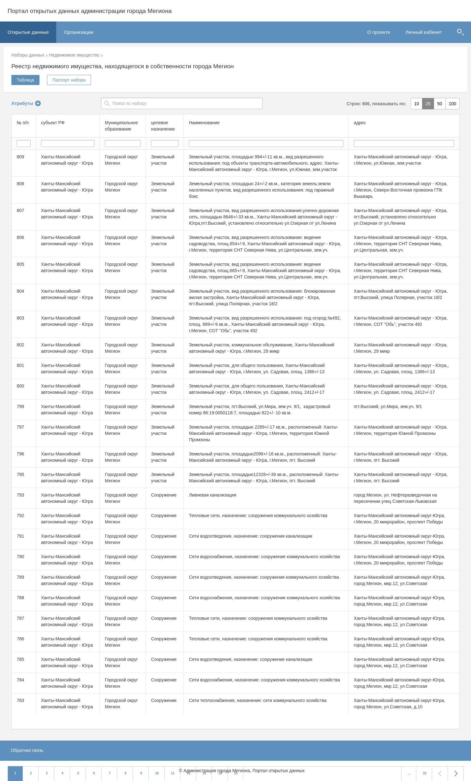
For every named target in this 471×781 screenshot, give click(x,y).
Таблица (25, 79)
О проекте (378, 32)
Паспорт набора (69, 79)
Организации (78, 32)
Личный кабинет (423, 32)
